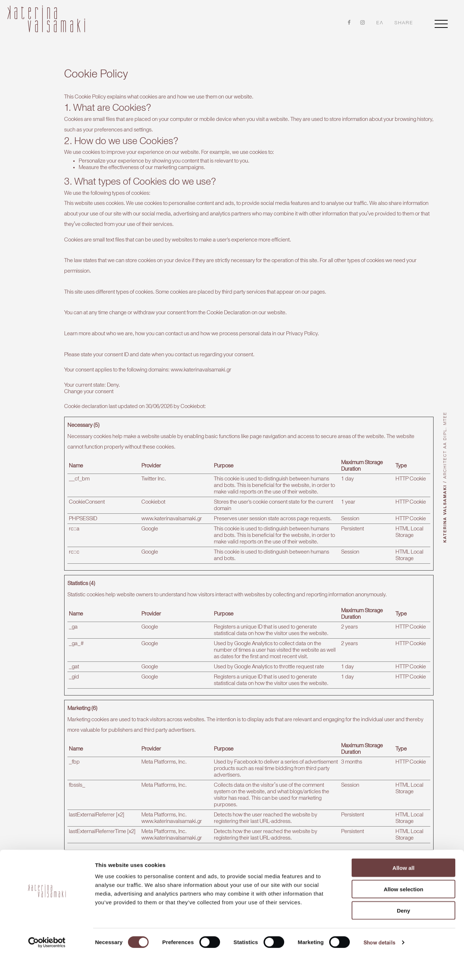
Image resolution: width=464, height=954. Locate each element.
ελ (380, 22)
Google (149, 521)
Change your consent (88, 384)
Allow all (404, 865)
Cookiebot (192, 399)
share (403, 22)
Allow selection (403, 886)
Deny (403, 908)
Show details (379, 940)
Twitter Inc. (153, 471)
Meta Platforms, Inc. (164, 754)
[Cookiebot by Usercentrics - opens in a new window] (47, 939)
